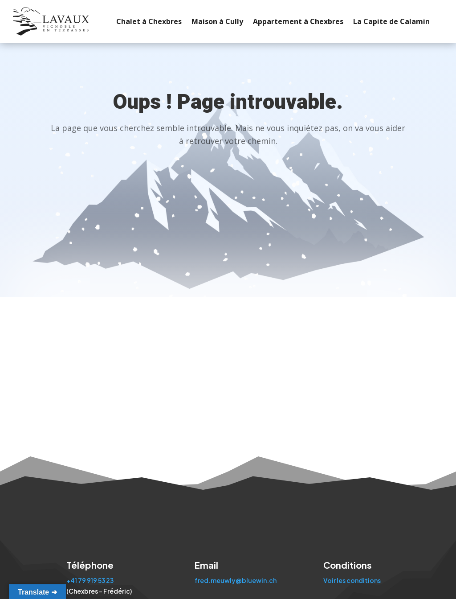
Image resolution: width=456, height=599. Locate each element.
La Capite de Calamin (382, 21)
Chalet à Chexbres (139, 21)
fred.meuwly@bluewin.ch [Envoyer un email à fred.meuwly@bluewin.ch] (236, 580)
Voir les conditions (352, 580)
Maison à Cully (208, 21)
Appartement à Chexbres (289, 21)
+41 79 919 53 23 (90, 580)
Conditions (347, 564)
